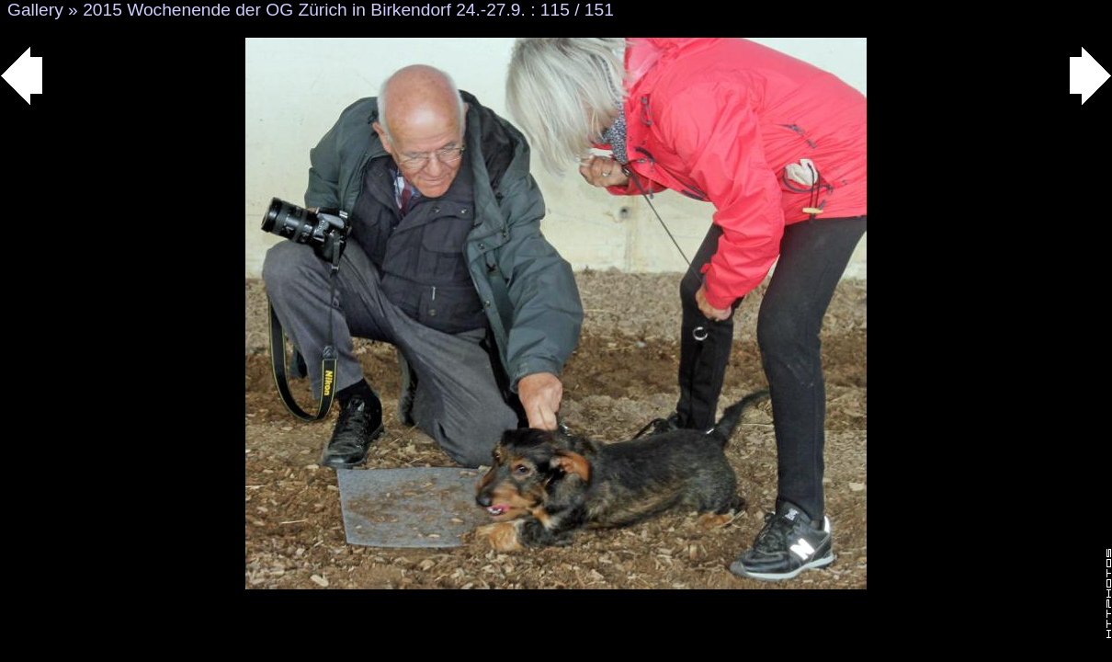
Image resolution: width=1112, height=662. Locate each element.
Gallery (35, 9)
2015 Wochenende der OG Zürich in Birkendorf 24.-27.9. (304, 9)
